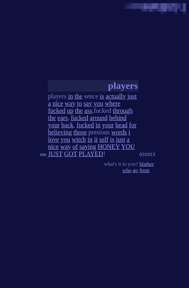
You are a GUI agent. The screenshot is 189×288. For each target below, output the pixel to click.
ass (89, 110)
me (43, 154)
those (80, 132)
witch (79, 139)
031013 (147, 154)
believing (60, 132)
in (70, 96)
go (135, 170)
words (119, 132)
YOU (128, 146)
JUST (55, 153)
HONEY (109, 146)
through (123, 110)
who (126, 170)
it (96, 139)
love (53, 139)
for (133, 125)
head (121, 125)
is (102, 96)
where (112, 103)
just (132, 96)
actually (116, 96)
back (67, 125)
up (70, 110)
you (98, 103)
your (54, 125)
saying (87, 146)
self (103, 139)
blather (147, 164)
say (87, 103)
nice (58, 103)
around (98, 117)
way (70, 103)
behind (118, 117)
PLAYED (91, 153)
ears (62, 117)
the (79, 96)
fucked (57, 110)
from (145, 170)
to (79, 103)
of (75, 146)
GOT (70, 153)
